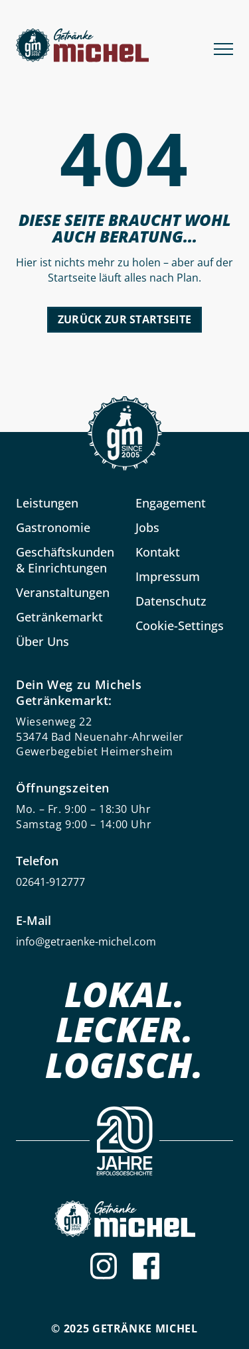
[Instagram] (103, 1265)
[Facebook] (146, 1265)
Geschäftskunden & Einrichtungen (65, 560)
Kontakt (157, 552)
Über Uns (42, 641)
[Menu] (223, 47)
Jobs (147, 527)
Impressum (167, 576)
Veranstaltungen (63, 592)
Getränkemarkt (59, 617)
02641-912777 (50, 882)
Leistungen (47, 503)
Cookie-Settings (179, 625)
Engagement (170, 503)
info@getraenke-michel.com (86, 941)
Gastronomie (53, 527)
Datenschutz (171, 601)
